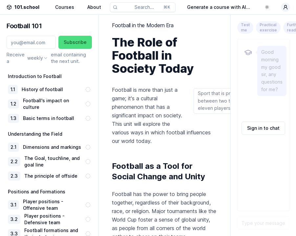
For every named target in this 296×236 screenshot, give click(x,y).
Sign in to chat (263, 128)
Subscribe (75, 42)
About (94, 7)
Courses (64, 7)
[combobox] (37, 58)
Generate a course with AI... (218, 7)
